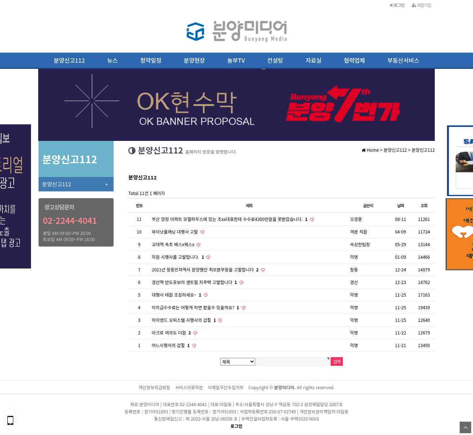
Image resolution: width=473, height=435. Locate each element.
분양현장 (194, 60)
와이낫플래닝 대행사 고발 (175, 231)
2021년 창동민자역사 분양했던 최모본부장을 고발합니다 (206, 269)
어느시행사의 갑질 (171, 345)
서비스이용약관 (189, 387)
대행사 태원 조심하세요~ (177, 295)
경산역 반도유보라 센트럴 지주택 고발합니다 (195, 282)
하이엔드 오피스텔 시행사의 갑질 (184, 320)
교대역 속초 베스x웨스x (173, 244)
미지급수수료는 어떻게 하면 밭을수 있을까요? (196, 307)
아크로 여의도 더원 (172, 332)
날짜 (400, 205)
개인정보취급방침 (154, 387)
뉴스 (112, 60)
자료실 (314, 60)
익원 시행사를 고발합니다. (178, 257)
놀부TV (236, 60)
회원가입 (421, 5)
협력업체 (354, 60)
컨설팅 (275, 60)
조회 (424, 205)
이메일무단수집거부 (225, 387)
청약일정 (151, 60)
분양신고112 (69, 60)
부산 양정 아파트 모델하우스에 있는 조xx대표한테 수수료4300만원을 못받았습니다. (230, 219)
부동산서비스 (403, 60)
